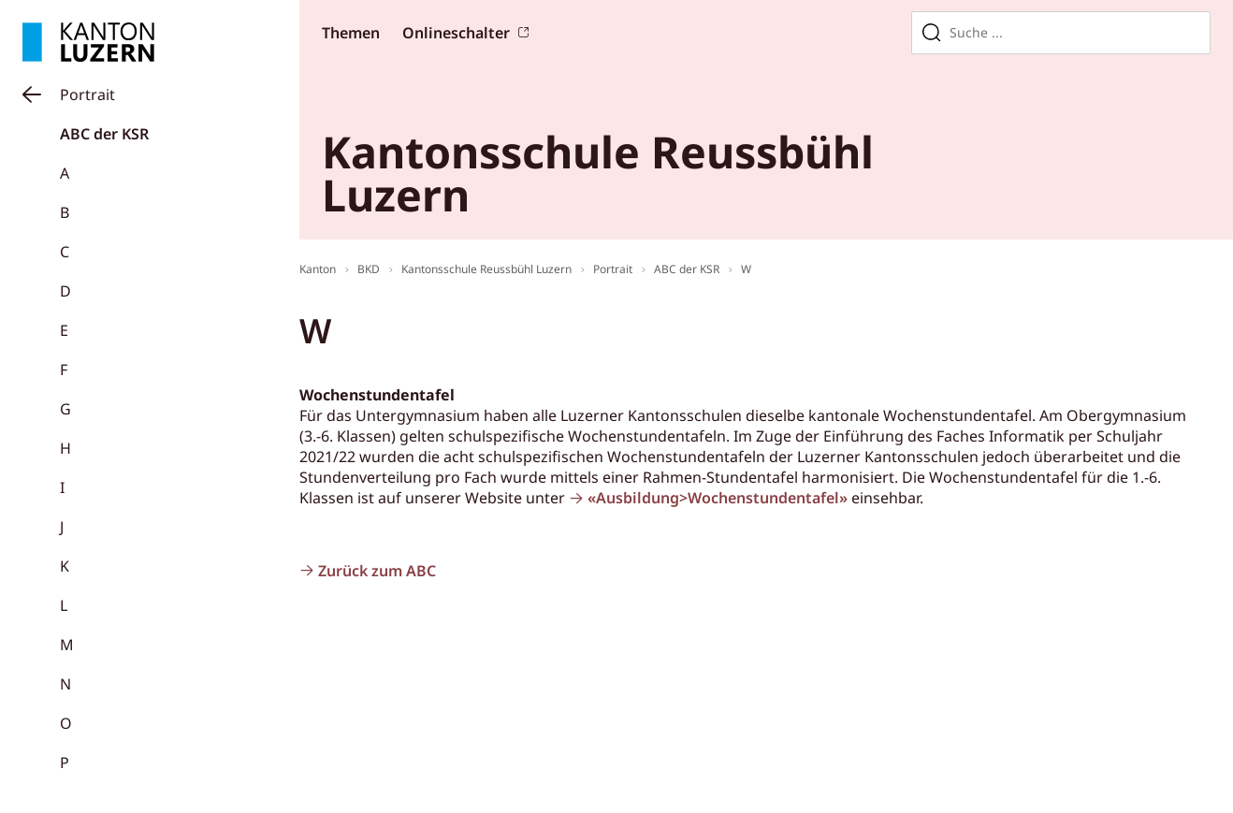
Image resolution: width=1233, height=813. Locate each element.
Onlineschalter (456, 32)
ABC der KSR (104, 133)
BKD (368, 269)
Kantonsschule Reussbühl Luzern (486, 269)
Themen (351, 32)
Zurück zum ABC (377, 570)
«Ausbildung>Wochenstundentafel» (717, 497)
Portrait (87, 94)
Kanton (317, 269)
